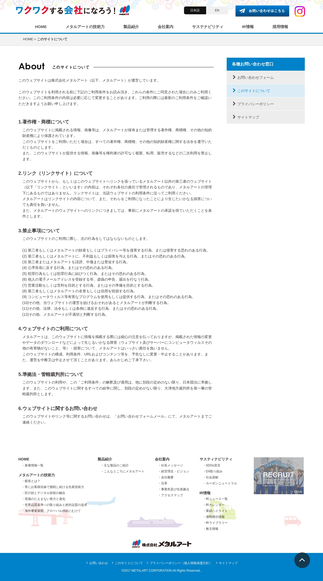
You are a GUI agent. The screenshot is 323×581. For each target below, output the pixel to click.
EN (217, 10)
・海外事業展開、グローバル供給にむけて (51, 511)
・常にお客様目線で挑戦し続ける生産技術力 (53, 487)
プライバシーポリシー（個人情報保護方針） (179, 563)
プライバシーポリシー (253, 103)
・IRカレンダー (214, 505)
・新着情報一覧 (32, 465)
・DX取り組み (213, 471)
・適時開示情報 (214, 517)
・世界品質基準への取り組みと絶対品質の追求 (54, 505)
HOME (41, 26)
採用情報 (280, 26)
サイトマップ (245, 117)
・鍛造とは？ (31, 481)
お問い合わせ (97, 563)
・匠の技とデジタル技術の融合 (43, 493)
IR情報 (248, 26)
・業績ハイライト (215, 511)
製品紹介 (131, 26)
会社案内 (165, 26)
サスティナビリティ (216, 459)
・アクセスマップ (170, 495)
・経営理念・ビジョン (173, 471)
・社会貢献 (210, 477)
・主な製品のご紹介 (115, 465)
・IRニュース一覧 (215, 499)
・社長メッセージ (170, 465)
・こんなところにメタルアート (122, 471)
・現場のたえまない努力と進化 (43, 499)
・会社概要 (166, 477)
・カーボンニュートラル (220, 483)
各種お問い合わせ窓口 (253, 64)
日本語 (195, 10)
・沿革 (162, 483)
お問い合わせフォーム (253, 77)
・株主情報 (210, 529)
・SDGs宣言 (211, 465)
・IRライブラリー (215, 523)
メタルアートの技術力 (85, 26)
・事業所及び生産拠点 (173, 489)
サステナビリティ (207, 26)
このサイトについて (251, 90)
